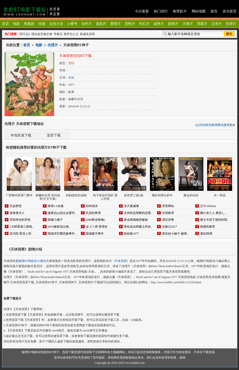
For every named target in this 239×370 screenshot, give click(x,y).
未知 (71, 77)
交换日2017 (169, 226)
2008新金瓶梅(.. (96, 219)
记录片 (216, 24)
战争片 (159, 24)
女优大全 (56, 24)
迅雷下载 (54, 135)
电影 (16, 24)
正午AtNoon (208, 206)
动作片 (86, 24)
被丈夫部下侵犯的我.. (214, 219)
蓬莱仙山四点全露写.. (62, 213)
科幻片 (144, 24)
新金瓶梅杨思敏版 (136, 219)
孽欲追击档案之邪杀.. (138, 226)
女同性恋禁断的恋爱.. (138, 213)
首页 (5, 24)
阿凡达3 (25, 34)
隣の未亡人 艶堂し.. (213, 213)
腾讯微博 (223, 125)
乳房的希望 (93, 213)
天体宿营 (121, 261)
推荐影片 (180, 11)
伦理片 (231, 24)
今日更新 (142, 11)
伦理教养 (168, 213)
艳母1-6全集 (56, 206)
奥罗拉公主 (71, 34)
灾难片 (187, 24)
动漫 (41, 24)
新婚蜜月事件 (95, 233)
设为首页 (230, 11)
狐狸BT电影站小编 (30, 261)
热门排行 (161, 11)
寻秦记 (58, 34)
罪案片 (202, 24)
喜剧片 (101, 24)
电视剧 (29, 24)
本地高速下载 (20, 135)
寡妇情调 (206, 233)
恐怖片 (130, 24)
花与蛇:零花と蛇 (20, 233)
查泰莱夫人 (17, 213)
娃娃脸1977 (131, 233)
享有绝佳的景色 (20, 219)
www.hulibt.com (135, 363)
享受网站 (168, 206)
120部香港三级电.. (22, 226)
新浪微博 (211, 125)
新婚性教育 (207, 226)
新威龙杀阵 (87, 34)
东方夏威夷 (131, 206)
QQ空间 (200, 125)
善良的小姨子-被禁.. (175, 233)
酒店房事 (168, 219)
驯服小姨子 (55, 219)
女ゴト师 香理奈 (97, 226)
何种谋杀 (92, 206)
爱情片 (115, 24)
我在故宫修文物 (41, 34)
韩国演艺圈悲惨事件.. (62, 233)
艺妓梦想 (16, 206)
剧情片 (173, 24)
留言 (214, 11)
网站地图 (199, 11)
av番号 (72, 24)
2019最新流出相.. (59, 226)
